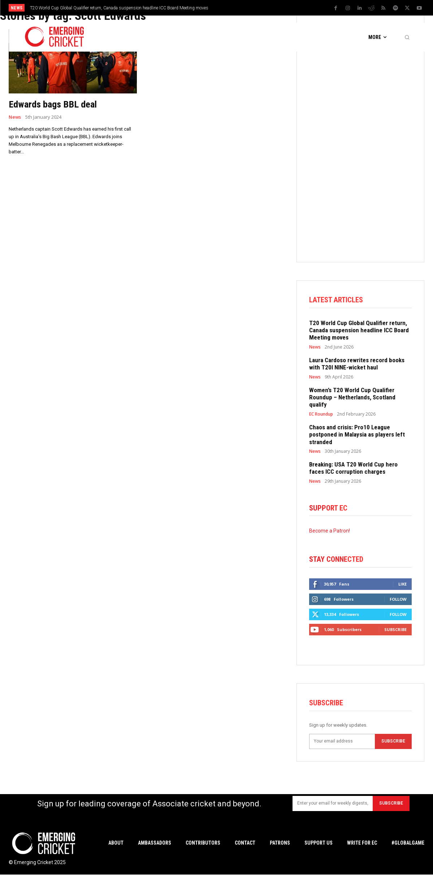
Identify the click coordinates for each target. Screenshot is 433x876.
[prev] (263, 7)
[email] (342, 742)
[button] (407, 37)
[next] (275, 7)
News (15, 117)
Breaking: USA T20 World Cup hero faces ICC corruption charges (353, 468)
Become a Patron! (329, 531)
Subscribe (395, 630)
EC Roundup (321, 414)
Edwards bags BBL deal (56, 104)
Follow (398, 600)
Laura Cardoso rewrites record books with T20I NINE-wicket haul (356, 364)
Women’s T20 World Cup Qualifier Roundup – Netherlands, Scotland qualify (352, 398)
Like (402, 585)
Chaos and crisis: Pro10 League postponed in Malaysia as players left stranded (357, 435)
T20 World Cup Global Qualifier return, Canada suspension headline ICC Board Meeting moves (119, 7)
